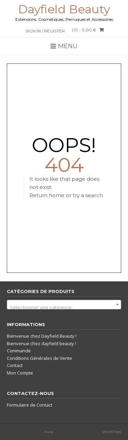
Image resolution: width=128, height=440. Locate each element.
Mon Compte (20, 373)
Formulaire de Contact (29, 405)
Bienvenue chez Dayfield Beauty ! (41, 336)
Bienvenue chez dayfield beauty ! (41, 343)
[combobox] (64, 304)
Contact (15, 365)
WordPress (111, 431)
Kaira (48, 431)
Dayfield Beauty (64, 9)
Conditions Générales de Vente (39, 358)
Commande (19, 351)
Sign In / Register (45, 30)
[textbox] (64, 307)
